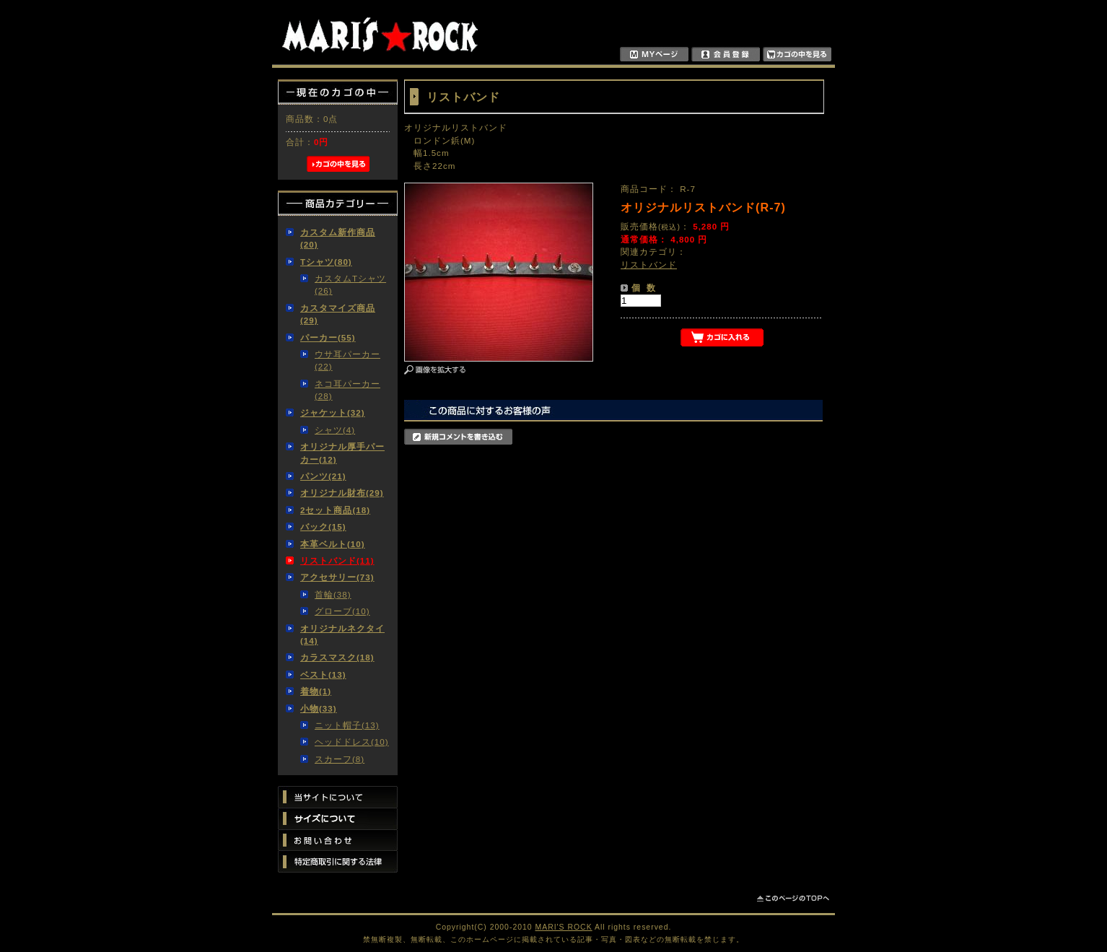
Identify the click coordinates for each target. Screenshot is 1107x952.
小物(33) (318, 708)
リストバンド (649, 264)
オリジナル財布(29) (342, 492)
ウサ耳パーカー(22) (347, 360)
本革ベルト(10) (332, 544)
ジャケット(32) (332, 412)
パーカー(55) (328, 337)
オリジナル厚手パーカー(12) (342, 452)
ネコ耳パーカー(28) (347, 390)
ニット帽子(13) (347, 725)
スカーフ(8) (339, 759)
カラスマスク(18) (337, 657)
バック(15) (323, 526)
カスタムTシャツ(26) (350, 284)
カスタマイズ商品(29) (337, 314)
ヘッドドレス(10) (352, 741)
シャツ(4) (335, 429)
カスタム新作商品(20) (337, 238)
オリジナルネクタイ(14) (342, 634)
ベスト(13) (323, 674)
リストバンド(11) (337, 560)
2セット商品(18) (335, 510)
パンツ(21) (323, 476)
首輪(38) (333, 594)
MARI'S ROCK (563, 927)
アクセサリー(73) (337, 577)
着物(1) (315, 691)
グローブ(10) (342, 611)
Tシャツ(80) (326, 261)
